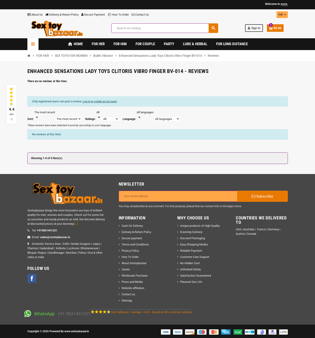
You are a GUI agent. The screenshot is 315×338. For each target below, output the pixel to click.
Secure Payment (93, 14)
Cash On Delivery (132, 225)
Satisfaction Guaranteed (195, 275)
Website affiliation (133, 288)
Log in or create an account (100, 101)
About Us (35, 14)
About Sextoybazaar (134, 263)
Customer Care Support (194, 257)
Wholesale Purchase (135, 275)
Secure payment (132, 238)
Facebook (31, 278)
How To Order (118, 14)
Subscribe (262, 196)
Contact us (128, 294)
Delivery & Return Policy (62, 14)
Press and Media (132, 281)
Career (126, 269)
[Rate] (99, 115)
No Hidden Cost (190, 263)
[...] (76, 223)
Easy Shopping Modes (194, 244)
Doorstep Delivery (191, 232)
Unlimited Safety (190, 269)
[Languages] (145, 115)
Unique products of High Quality (200, 225)
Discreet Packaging (192, 238)
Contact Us (140, 14)
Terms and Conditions (135, 244)
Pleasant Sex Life (191, 281)
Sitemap (127, 300)
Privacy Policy (130, 250)
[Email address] (178, 196)
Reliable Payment (191, 250)
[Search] (164, 28)
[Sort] (44, 115)
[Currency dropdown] (282, 14)
